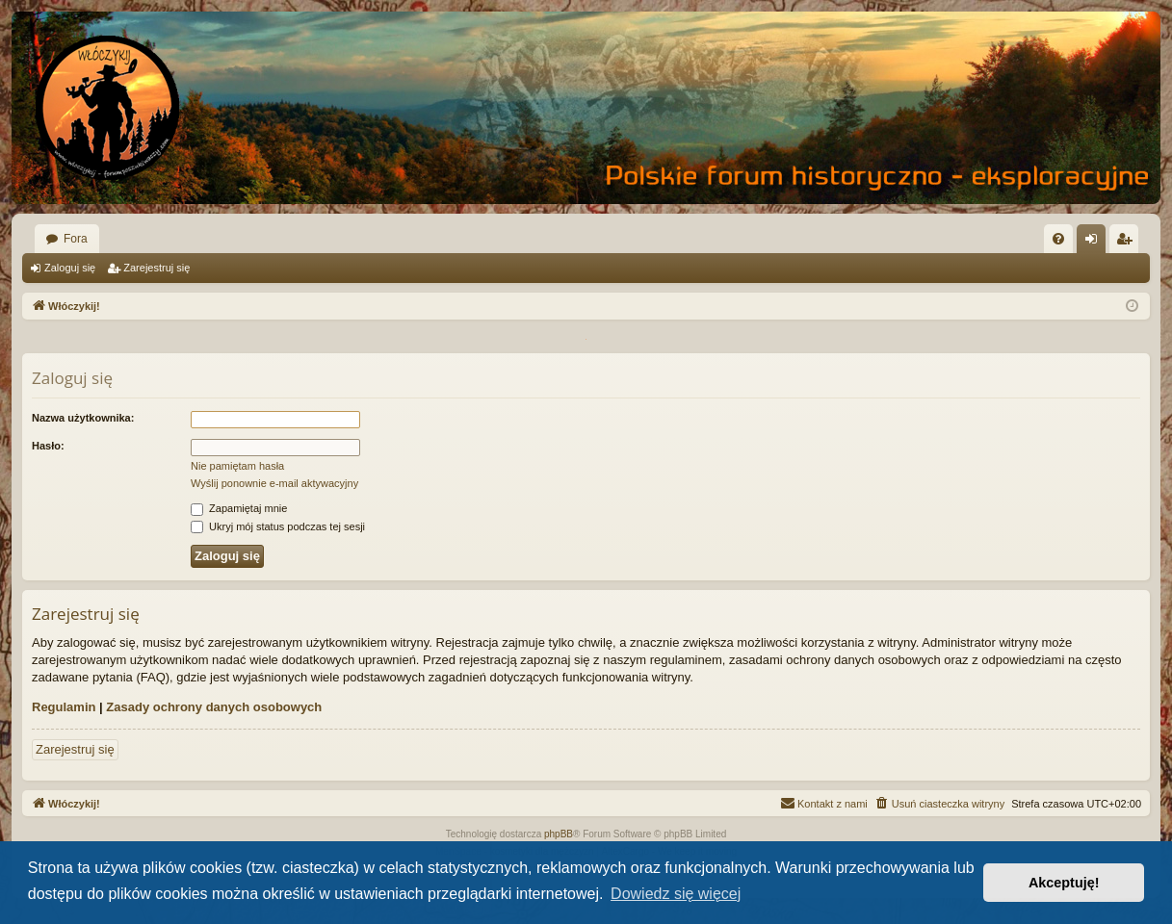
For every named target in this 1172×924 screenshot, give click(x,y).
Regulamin (63, 707)
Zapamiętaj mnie (239, 508)
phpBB (558, 834)
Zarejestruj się (156, 267)
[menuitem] (1058, 238)
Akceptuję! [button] (1064, 882)
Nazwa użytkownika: (83, 418)
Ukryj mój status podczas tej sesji (278, 526)
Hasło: (48, 445)
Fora (76, 238)
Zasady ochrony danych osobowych (214, 707)
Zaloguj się (69, 267)
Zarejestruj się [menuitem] (1127, 242)
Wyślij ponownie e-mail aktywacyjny (274, 483)
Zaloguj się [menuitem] (1095, 242)
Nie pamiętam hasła (237, 466)
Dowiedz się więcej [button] (676, 894)
